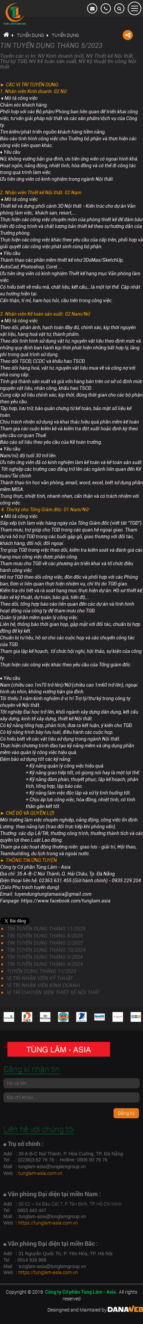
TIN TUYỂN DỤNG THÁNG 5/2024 (45, 957)
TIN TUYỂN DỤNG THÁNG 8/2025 (45, 936)
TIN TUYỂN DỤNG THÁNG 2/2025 (45, 943)
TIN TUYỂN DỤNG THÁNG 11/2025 (46, 929)
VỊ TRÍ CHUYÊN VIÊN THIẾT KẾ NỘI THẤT (53, 992)
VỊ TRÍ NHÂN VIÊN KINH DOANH (43, 985)
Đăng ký (126, 1113)
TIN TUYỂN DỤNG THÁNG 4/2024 (45, 964)
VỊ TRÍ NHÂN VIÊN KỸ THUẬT (40, 978)
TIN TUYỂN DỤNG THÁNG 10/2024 (46, 950)
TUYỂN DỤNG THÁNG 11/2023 (41, 971)
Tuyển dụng (30, 35)
